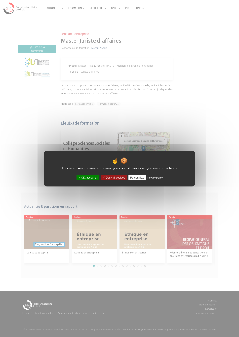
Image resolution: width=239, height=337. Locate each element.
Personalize (137, 177)
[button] (127, 136)
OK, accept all (88, 177)
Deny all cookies (114, 177)
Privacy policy (155, 177)
